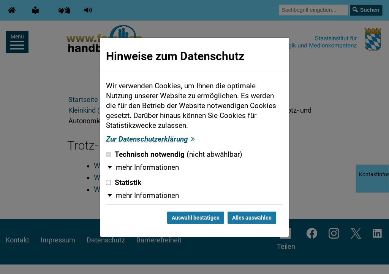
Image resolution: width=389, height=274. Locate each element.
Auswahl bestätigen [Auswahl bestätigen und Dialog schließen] (196, 218)
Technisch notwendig (174, 154)
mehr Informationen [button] (147, 167)
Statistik (123, 182)
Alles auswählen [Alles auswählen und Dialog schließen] (252, 218)
